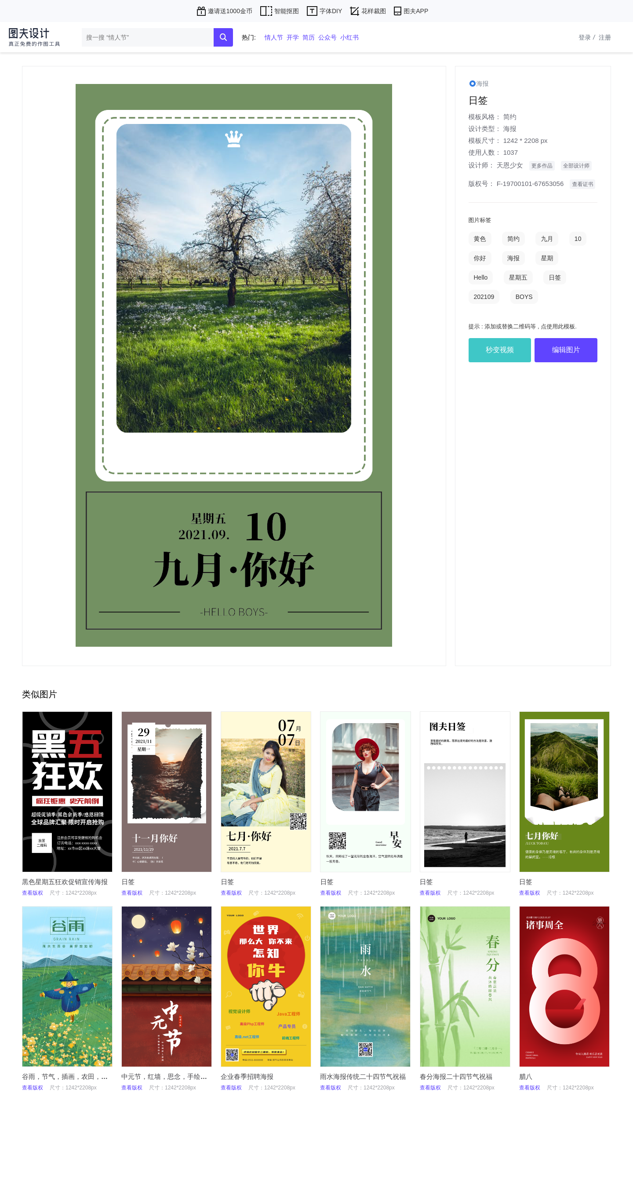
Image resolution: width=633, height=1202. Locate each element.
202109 (484, 296)
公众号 (327, 37)
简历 (308, 37)
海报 (510, 128)
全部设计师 (576, 166)
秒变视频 (500, 349)
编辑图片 (566, 349)
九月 (547, 238)
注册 (605, 37)
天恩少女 (510, 165)
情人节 (274, 37)
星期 (547, 258)
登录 (587, 37)
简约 (510, 116)
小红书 (349, 37)
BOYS (524, 296)
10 (578, 238)
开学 (293, 37)
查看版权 (32, 893)
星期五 (518, 277)
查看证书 (582, 184)
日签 (555, 277)
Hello (481, 277)
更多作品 (542, 166)
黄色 (480, 238)
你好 (480, 258)
